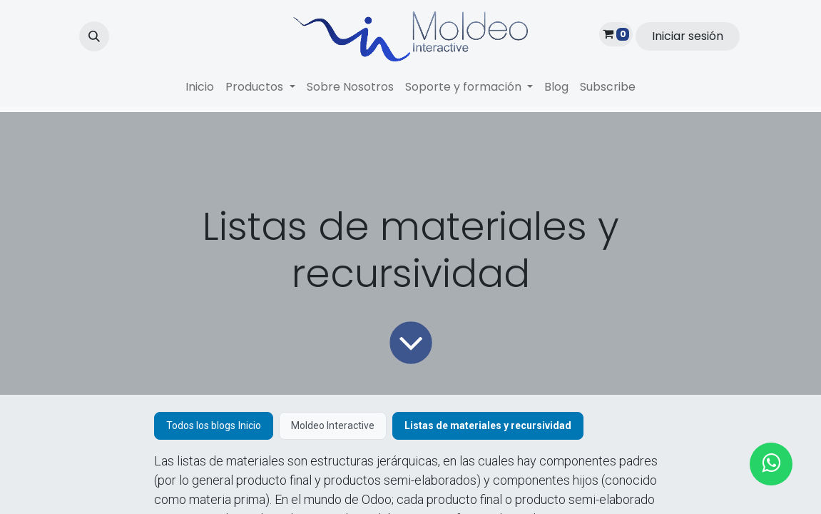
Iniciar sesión (687, 36)
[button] (94, 36)
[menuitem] (200, 87)
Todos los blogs (200, 425)
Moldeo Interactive (332, 425)
